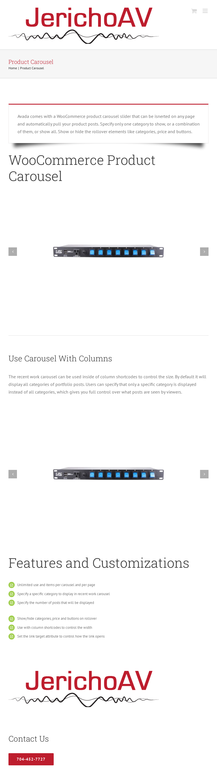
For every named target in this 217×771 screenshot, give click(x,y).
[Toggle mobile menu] (206, 11)
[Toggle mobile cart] (194, 11)
